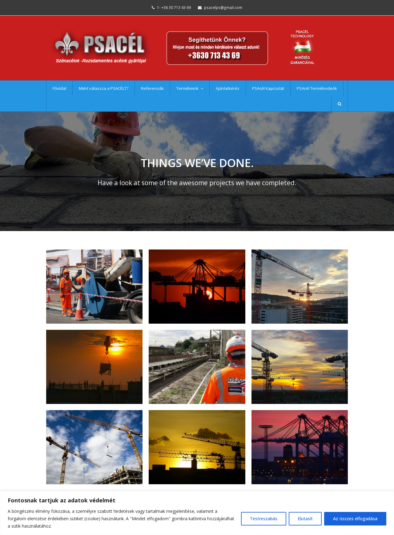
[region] (197, 513)
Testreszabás (263, 518)
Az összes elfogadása (355, 518)
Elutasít (305, 518)
